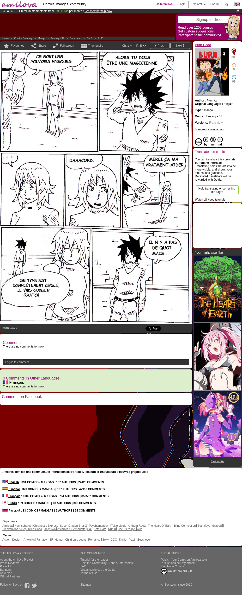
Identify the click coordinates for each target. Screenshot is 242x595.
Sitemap (85, 584)
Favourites (17, 45)
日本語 (9, 503)
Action (6, 539)
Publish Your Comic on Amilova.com (184, 559)
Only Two (50, 529)
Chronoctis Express (45, 525)
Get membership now (98, 11)
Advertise (6, 573)
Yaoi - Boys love (139, 539)
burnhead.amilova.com (209, 129)
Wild (139, 529)
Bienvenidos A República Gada (22, 529)
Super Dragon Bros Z (73, 525)
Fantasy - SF (57, 38)
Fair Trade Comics (172, 566)
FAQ (83, 566)
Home (5, 38)
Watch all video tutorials (210, 199)
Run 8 (112, 529)
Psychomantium (99, 525)
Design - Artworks (23, 539)
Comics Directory (23, 38)
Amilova (7, 525)
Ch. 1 (89, 38)
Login (181, 4)
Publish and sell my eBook (178, 563)
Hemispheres (22, 525)
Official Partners (10, 576)
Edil (89, 529)
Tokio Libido (118, 525)
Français (13, 382)
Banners (5, 569)
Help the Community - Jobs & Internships (106, 563)
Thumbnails (95, 45)
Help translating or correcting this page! (216, 190)
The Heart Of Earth (160, 525)
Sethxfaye (204, 525)
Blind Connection (185, 525)
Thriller (123, 539)
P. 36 (100, 38)
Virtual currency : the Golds (97, 569)
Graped (217, 525)
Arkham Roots (137, 525)
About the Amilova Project (16, 559)
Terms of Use (88, 573)
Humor (59, 539)
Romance (94, 539)
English (10, 482)
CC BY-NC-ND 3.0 (176, 571)
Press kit (5, 566)
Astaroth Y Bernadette (71, 529)
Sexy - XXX (109, 539)
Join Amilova (165, 4)
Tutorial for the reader (94, 559)
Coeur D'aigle (127, 529)
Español (11, 489)
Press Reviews (9, 563)
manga (41, 38)
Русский (11, 510)
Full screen (67, 45)
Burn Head (75, 38)
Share (42, 45)
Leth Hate (100, 529)
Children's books (75, 539)
